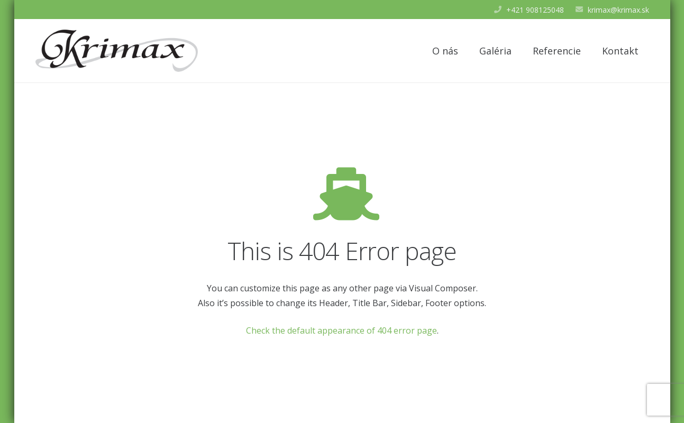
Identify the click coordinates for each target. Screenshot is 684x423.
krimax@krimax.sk (618, 10)
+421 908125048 (535, 10)
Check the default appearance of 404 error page (341, 330)
